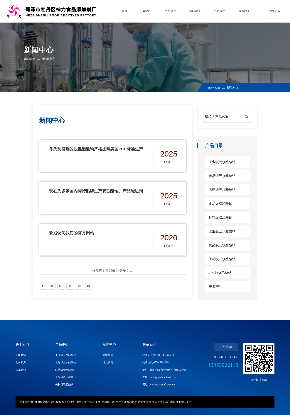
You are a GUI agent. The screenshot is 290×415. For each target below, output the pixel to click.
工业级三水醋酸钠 (222, 231)
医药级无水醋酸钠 (222, 190)
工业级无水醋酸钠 (222, 162)
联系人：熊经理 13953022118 (158, 355)
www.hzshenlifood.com (162, 384)
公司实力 (21, 362)
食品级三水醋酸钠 (222, 245)
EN (278, 11)
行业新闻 (108, 362)
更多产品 (215, 287)
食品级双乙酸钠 (220, 203)
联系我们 (21, 369)
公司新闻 (108, 355)
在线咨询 (226, 346)
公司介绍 (21, 355)
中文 (272, 11)
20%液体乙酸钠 (220, 273)
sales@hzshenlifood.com (163, 377)
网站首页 (30, 59)
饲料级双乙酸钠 (220, 217)
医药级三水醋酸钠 (222, 259)
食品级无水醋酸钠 (222, 176)
